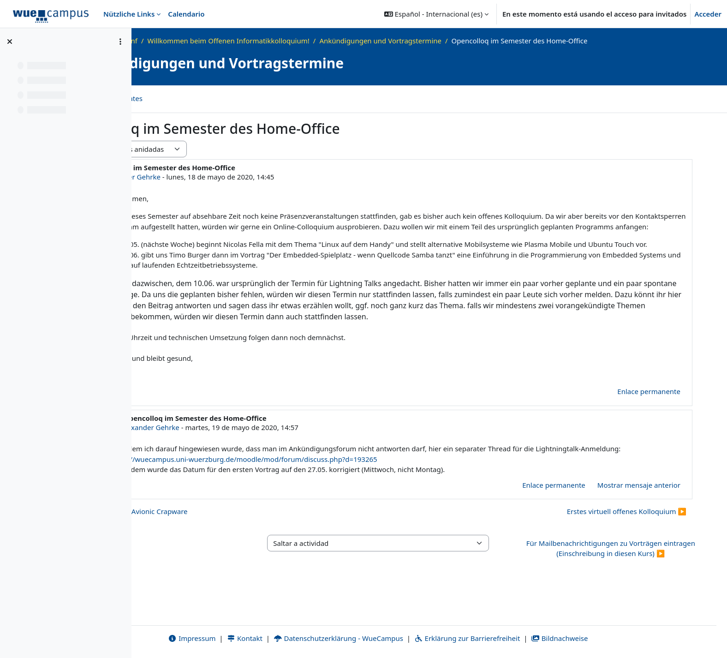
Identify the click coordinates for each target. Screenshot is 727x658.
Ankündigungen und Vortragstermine (483, 40)
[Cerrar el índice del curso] (9, 41)
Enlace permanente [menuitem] (648, 423)
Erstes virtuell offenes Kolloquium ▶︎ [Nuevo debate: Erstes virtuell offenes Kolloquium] (626, 543)
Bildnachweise (610, 638)
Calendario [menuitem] (186, 13)
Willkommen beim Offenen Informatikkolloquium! (330, 40)
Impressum (243, 638)
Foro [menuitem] (153, 98)
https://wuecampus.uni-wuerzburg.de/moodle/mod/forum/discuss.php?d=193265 (385, 491)
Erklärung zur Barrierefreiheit (518, 638)
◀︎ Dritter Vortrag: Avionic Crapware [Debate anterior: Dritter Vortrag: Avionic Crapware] (231, 543)
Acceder (707, 13)
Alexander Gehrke (234, 176)
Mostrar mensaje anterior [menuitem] (638, 516)
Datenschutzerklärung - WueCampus (389, 638)
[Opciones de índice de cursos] (120, 41)
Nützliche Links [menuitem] (129, 13)
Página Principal (185, 40)
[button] (436, 14)
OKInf (230, 40)
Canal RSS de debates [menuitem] (210, 98)
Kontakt (296, 638)
